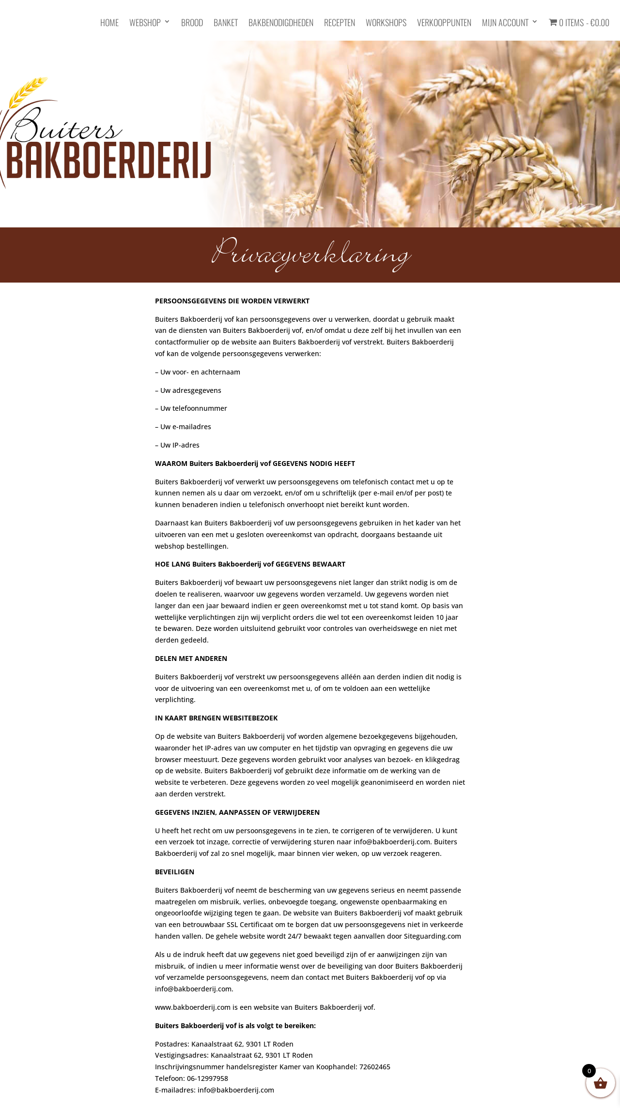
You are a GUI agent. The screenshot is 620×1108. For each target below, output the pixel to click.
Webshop (145, 23)
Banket (226, 23)
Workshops (386, 23)
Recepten (339, 23)
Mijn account (505, 23)
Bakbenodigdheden (280, 23)
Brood (192, 23)
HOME (109, 23)
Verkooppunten (444, 23)
